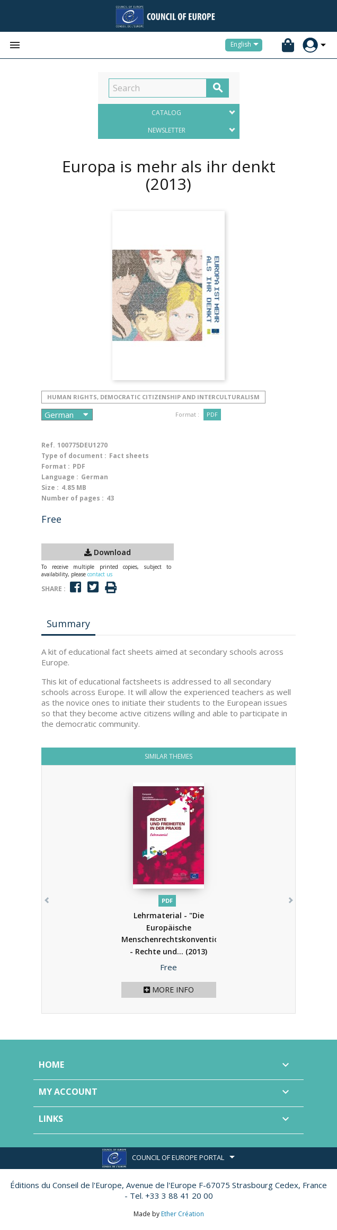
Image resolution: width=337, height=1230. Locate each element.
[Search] (158, 88)
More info (169, 990)
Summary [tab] (68, 623)
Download (107, 552)
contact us (99, 574)
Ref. (48, 445)
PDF (212, 414)
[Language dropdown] (246, 45)
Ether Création (182, 1213)
